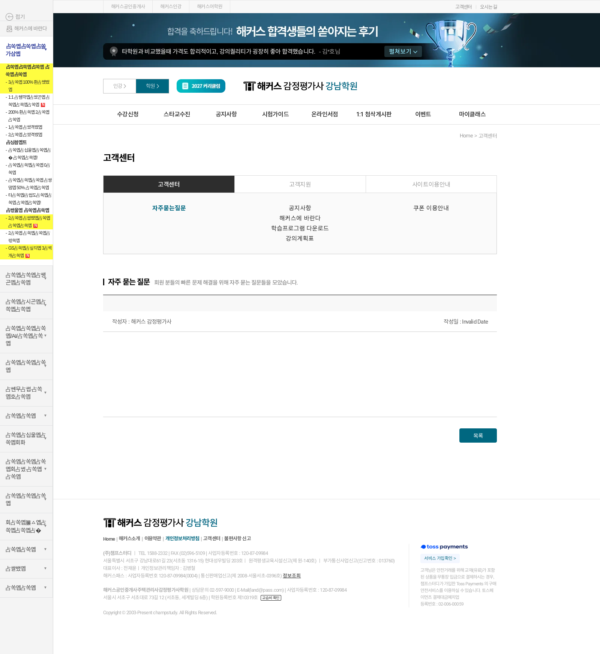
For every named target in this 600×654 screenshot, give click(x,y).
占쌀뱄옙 (16, 568)
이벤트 (423, 114)
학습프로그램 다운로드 (300, 228)
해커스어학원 (209, 6)
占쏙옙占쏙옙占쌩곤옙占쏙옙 (26, 279)
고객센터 (463, 7)
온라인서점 (324, 114)
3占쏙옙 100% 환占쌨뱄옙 (28, 86)
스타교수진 (177, 114)
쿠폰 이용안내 (430, 208)
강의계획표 (300, 238)
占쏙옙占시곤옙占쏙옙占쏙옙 (26, 305)
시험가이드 (275, 114)
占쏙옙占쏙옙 (21, 416)
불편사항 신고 (237, 538)
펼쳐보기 (403, 51)
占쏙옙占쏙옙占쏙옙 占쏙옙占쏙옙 (28, 70)
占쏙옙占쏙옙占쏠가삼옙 (26, 50)
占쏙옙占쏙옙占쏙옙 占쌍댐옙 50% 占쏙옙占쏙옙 (30, 184)
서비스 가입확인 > (440, 558)
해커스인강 (171, 6)
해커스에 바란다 (26, 29)
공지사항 (226, 114)
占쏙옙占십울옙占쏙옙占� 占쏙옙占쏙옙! (29, 154)
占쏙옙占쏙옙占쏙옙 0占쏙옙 (29, 169)
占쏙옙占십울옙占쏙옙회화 (26, 439)
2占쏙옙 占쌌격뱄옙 (25, 134)
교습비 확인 (270, 598)
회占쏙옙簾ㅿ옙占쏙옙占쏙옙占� (26, 526)
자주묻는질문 (169, 208)
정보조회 (292, 576)
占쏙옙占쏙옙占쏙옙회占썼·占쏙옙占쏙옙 (26, 469)
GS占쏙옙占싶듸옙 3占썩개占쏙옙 (30, 252)
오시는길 (488, 7)
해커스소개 (129, 538)
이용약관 (152, 538)
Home (109, 539)
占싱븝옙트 (16, 142)
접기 (20, 17)
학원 (150, 86)
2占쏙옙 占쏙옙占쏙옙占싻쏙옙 (29, 237)
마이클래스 (472, 114)
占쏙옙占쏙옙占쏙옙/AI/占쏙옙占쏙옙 (26, 336)
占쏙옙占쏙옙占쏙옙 (26, 366)
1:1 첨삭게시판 (374, 114)
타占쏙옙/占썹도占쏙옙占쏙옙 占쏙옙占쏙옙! (30, 199)
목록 (478, 436)
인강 (118, 86)
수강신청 (127, 114)
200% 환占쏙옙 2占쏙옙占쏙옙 (28, 116)
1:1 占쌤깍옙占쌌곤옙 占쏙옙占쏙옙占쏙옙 (29, 101)
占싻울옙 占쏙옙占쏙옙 (27, 210)
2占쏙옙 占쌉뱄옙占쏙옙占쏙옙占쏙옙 (29, 221)
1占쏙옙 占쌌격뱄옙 (25, 127)
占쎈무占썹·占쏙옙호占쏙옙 (24, 393)
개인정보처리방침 (182, 538)
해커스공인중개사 (128, 6)
